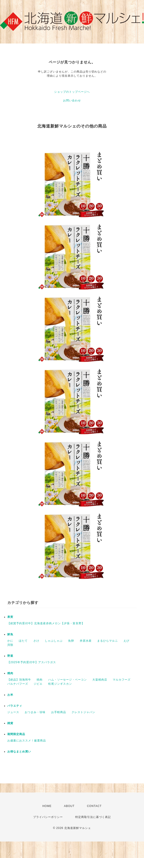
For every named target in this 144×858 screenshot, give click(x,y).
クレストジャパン (83, 712)
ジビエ (38, 683)
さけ (36, 640)
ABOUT (69, 806)
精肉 (10, 673)
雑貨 (10, 723)
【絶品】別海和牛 (19, 679)
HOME (46, 806)
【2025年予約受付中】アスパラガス (31, 662)
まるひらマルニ (107, 640)
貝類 (10, 644)
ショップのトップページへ (72, 91)
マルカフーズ (122, 679)
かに (10, 640)
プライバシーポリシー (48, 817)
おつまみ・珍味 (35, 712)
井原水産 (86, 640)
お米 (10, 694)
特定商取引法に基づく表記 (93, 817)
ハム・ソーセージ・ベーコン (67, 679)
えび (126, 640)
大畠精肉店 (99, 679)
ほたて (23, 640)
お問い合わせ (72, 100)
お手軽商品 (58, 712)
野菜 (10, 655)
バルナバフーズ (17, 683)
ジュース (13, 712)
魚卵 (71, 640)
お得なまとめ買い (19, 751)
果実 (10, 617)
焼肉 (40, 679)
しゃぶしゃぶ (54, 640)
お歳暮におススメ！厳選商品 (26, 740)
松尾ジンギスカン (60, 683)
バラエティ (14, 705)
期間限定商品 (16, 734)
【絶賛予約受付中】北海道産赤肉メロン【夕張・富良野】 (46, 623)
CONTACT (94, 806)
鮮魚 (10, 634)
